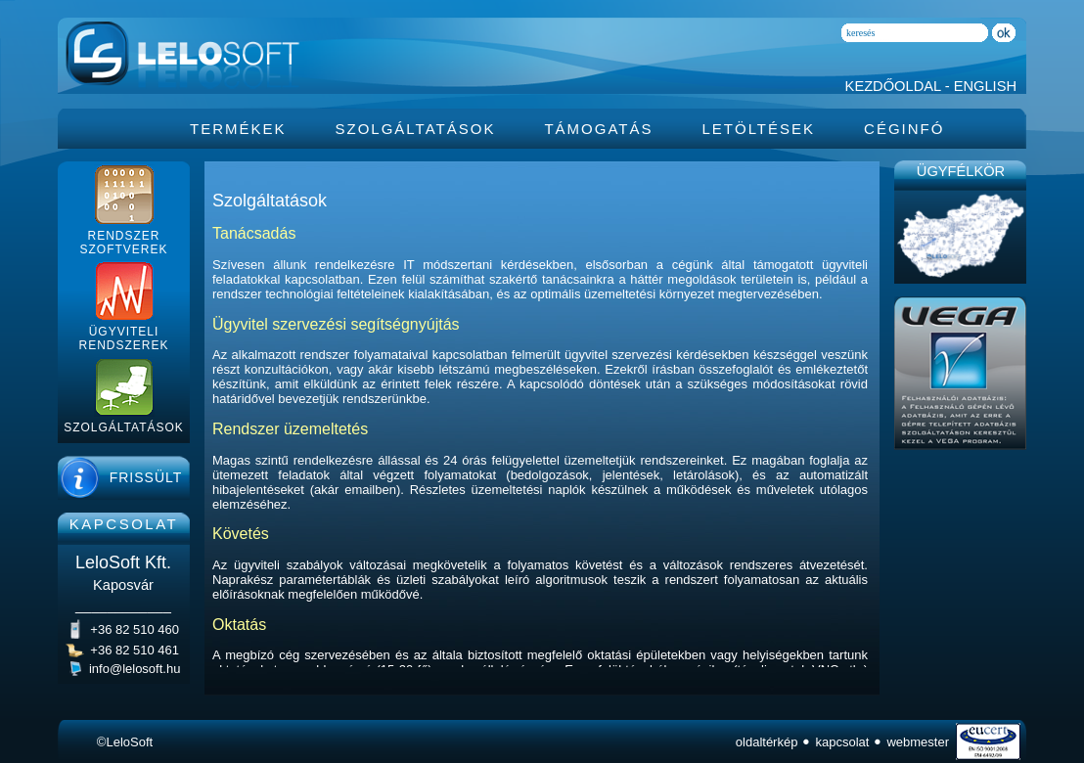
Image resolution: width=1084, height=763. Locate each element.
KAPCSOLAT (123, 524)
